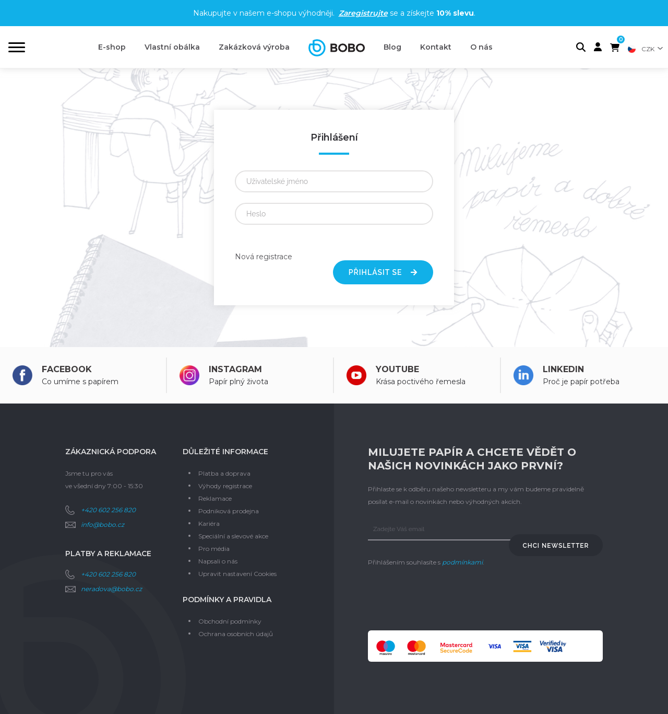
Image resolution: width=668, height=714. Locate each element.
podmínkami (462, 562)
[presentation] (447, 599)
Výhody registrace (225, 486)
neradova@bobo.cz (111, 589)
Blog (392, 47)
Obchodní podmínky (229, 621)
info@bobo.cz (102, 524)
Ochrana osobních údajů (235, 634)
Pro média (214, 548)
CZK (647, 49)
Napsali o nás (217, 561)
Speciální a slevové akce (233, 536)
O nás (481, 47)
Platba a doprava (224, 473)
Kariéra (209, 523)
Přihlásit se (383, 272)
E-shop (112, 47)
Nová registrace (263, 256)
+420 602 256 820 (108, 510)
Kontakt (435, 47)
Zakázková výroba (254, 47)
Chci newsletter (556, 545)
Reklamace (215, 498)
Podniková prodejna (228, 511)
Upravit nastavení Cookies (237, 574)
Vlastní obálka (172, 47)
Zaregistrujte (363, 13)
